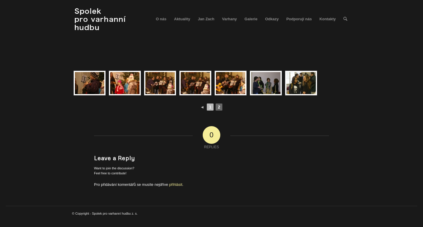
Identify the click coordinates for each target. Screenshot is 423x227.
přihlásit (175, 184)
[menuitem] (161, 19)
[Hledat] (345, 19)
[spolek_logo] (101, 19)
